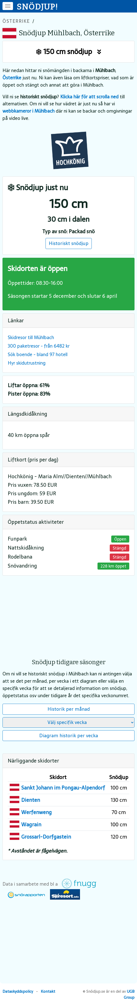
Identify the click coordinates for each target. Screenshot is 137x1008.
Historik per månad (69, 709)
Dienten (30, 800)
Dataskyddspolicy (17, 991)
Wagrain (31, 825)
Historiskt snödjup (68, 243)
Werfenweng (36, 812)
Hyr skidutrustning (27, 363)
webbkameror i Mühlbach (28, 111)
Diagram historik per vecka (68, 735)
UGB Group (129, 994)
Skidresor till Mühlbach (31, 337)
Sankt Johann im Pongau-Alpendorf (63, 788)
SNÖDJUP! (37, 7)
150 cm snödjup (68, 51)
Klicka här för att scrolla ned (89, 96)
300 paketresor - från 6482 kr (39, 346)
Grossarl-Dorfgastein (46, 837)
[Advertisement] (68, 614)
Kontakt (48, 991)
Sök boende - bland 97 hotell (38, 354)
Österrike (16, 21)
